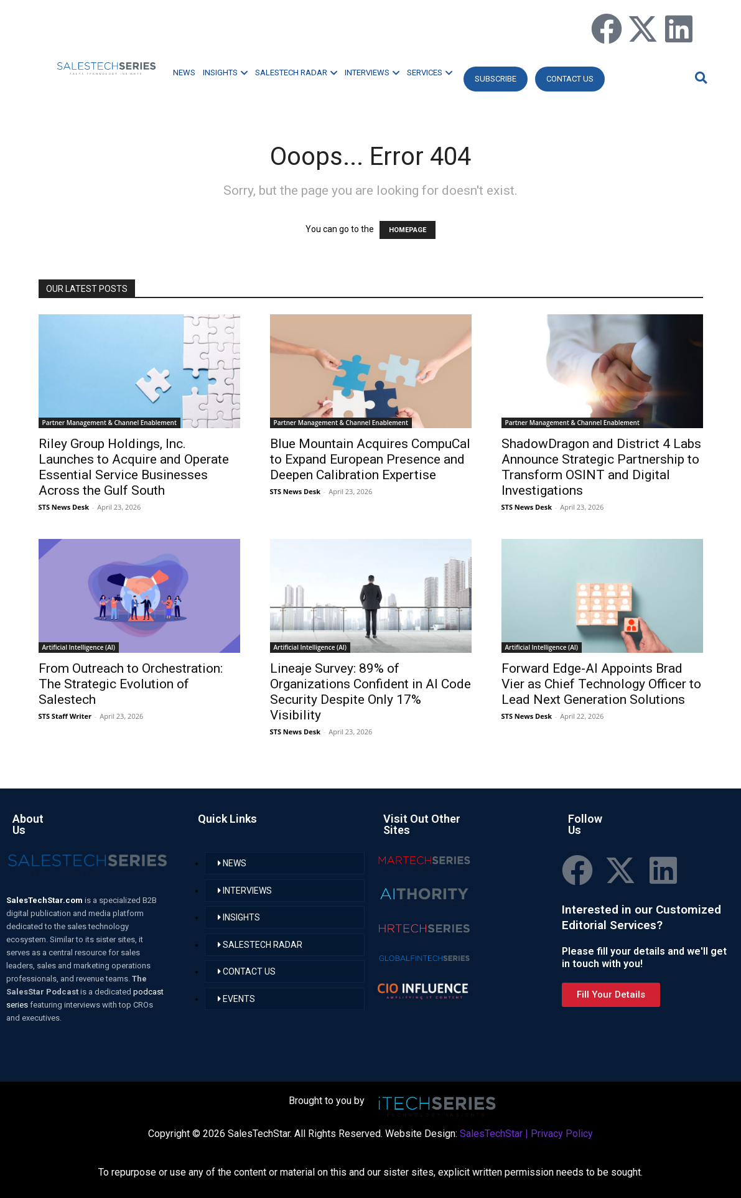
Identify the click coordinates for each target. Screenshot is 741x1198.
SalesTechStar (491, 1134)
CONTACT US (570, 78)
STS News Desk (64, 507)
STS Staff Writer (65, 716)
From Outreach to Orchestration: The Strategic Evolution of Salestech (131, 684)
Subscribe (495, 78)
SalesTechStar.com (45, 900)
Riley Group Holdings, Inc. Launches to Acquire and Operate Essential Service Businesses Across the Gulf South (134, 467)
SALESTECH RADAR (296, 72)
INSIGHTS (225, 72)
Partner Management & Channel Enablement (109, 422)
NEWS (184, 72)
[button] (699, 77)
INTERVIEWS (372, 72)
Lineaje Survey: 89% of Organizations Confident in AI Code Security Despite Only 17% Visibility (370, 692)
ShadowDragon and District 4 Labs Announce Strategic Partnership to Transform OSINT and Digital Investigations (601, 467)
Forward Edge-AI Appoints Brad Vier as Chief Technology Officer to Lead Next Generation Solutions (601, 684)
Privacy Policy (562, 1134)
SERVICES (429, 72)
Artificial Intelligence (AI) (79, 647)
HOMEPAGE (407, 230)
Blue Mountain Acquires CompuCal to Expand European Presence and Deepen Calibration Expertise (370, 459)
